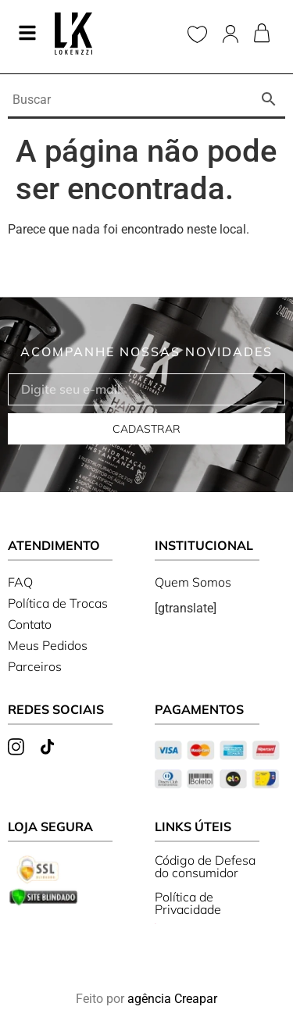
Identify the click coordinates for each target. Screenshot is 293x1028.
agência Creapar (172, 998)
